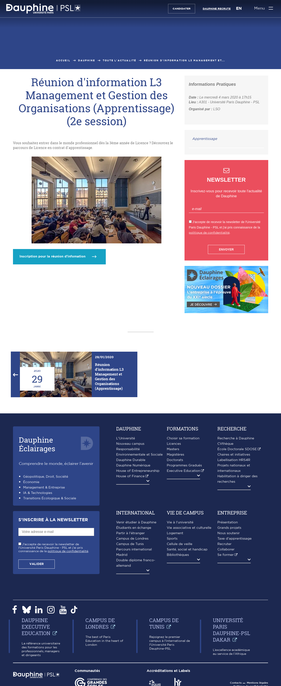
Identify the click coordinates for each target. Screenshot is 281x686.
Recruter (224, 544)
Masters (173, 449)
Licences (174, 443)
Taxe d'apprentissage (234, 538)
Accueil (63, 60)
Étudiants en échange (133, 527)
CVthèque (225, 443)
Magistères (175, 454)
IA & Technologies (37, 493)
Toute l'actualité (119, 60)
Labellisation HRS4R (233, 460)
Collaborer (225, 549)
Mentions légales (257, 682)
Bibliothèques (178, 555)
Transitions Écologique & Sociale (49, 498)
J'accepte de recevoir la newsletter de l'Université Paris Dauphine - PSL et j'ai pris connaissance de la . (53, 548)
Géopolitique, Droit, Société (45, 476)
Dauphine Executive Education (36, 626)
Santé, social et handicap (187, 549)
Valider (36, 564)
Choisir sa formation (183, 438)
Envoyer (226, 249)
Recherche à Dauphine (235, 438)
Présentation (227, 522)
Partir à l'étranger (130, 533)
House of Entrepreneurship (137, 470)
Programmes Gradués (184, 465)
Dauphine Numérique (133, 465)
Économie (31, 482)
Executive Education (183, 470)
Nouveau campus (130, 443)
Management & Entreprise (44, 487)
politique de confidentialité (209, 232)
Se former (225, 555)
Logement (175, 533)
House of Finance (130, 476)
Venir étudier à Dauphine (136, 522)
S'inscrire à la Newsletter (53, 520)
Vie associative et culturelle (189, 527)
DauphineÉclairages (37, 444)
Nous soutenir (228, 533)
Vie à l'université (180, 522)
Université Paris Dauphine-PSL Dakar (231, 630)
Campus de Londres (132, 538)
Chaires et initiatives (233, 454)
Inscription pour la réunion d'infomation (52, 256)
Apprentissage (204, 139)
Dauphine (86, 60)
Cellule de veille (179, 544)
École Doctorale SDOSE (237, 449)
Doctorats (175, 460)
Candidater (181, 8)
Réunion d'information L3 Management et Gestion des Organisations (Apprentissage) (109, 376)
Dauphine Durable (130, 460)
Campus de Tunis (130, 544)
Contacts (236, 682)
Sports (172, 538)
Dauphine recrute (216, 8)
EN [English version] (238, 9)
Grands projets (229, 527)
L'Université (125, 438)
